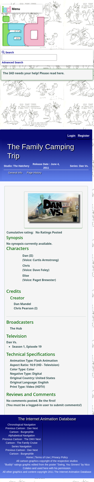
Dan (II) (27, 256)
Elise (25, 276)
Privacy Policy (60, 457)
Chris (26, 266)
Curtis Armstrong (45, 260)
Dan (29, 428)
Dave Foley (40, 270)
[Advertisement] (22, 104)
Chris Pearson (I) (25, 308)
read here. (57, 73)
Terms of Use (42, 457)
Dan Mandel (22, 304)
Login (72, 135)
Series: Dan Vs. (79, 165)
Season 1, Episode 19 (26, 347)
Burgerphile (27, 431)
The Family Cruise (27, 442)
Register (83, 135)
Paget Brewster (44, 280)
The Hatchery (21, 165)
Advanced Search (12, 62)
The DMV (29, 439)
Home (29, 457)
